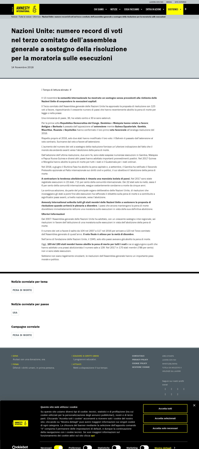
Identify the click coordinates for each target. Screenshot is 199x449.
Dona (14, 355)
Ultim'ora (37, 16)
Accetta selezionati (165, 413)
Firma (15, 364)
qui (93, 430)
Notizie (115, 9)
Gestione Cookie (141, 366)
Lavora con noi (156, 2)
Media (169, 2)
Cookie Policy (139, 363)
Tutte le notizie (25, 16)
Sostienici (175, 9)
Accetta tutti (165, 403)
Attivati (76, 364)
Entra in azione (155, 9)
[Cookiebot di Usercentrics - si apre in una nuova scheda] (20, 443)
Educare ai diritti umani (85, 355)
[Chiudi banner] (194, 400)
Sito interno (180, 2)
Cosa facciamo (133, 9)
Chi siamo (100, 9)
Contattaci (138, 355)
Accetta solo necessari (165, 423)
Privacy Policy (140, 359)
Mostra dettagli (163, 443)
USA (15, 312)
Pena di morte (22, 290)
